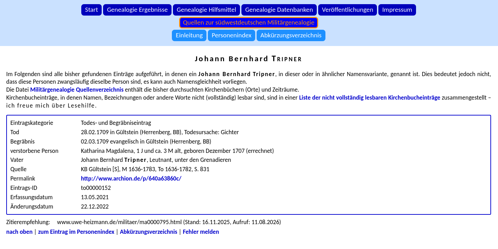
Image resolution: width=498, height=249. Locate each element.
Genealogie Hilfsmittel (206, 9)
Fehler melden (201, 232)
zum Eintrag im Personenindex (76, 232)
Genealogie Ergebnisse (137, 9)
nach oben (19, 232)
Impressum (397, 9)
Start (91, 9)
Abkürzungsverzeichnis (291, 35)
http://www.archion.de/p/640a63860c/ (131, 178)
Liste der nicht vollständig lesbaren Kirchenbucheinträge (369, 97)
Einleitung (189, 35)
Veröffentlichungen (347, 9)
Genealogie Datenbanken (279, 9)
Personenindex (231, 35)
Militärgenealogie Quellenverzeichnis (76, 89)
